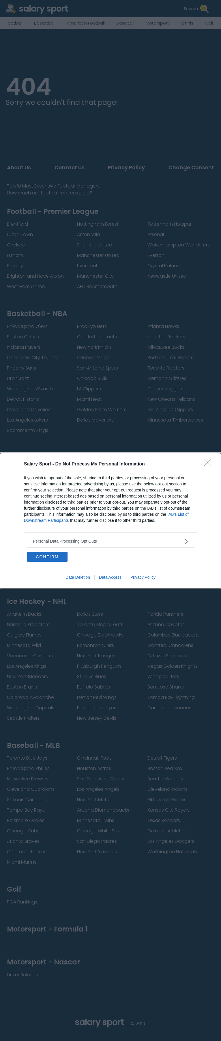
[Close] (209, 464)
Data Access (110, 577)
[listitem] (110, 541)
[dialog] (110, 520)
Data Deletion (77, 577)
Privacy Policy (143, 577)
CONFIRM (47, 556)
